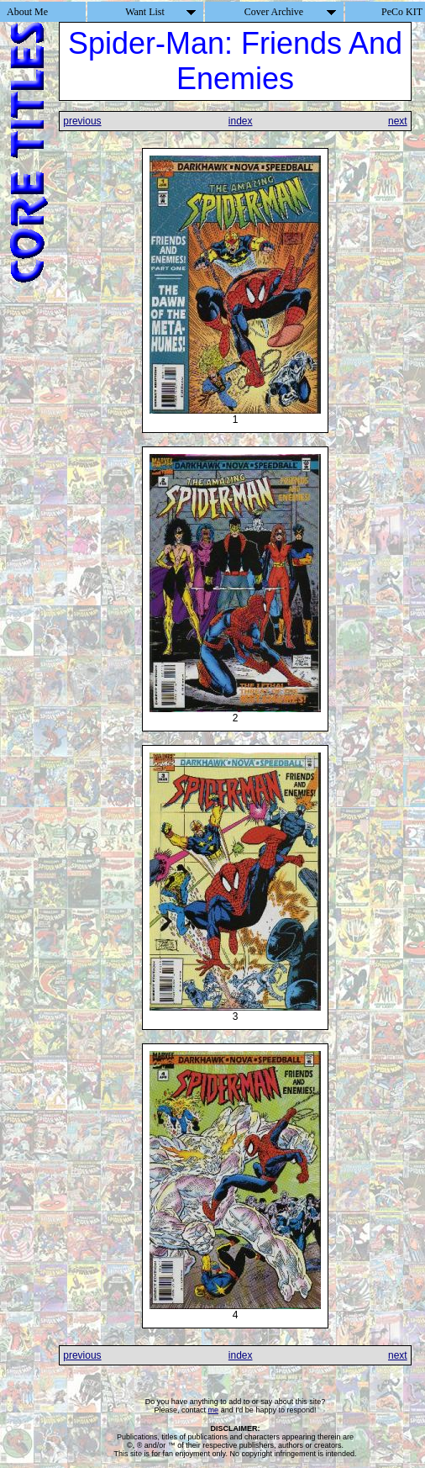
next (397, 121)
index (240, 121)
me (213, 1410)
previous (82, 121)
